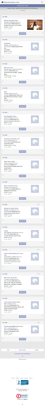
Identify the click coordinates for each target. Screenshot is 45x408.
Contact (26, 378)
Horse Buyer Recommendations (22, 353)
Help (21, 378)
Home (13, 378)
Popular (37, 350)
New (8, 350)
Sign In (31, 378)
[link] (22, 397)
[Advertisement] (23, 365)
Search (17, 378)
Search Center (22, 350)
